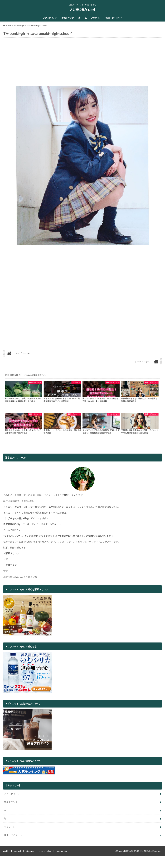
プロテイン (96, 17)
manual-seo (62, 851)
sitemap (30, 851)
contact (17, 851)
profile (6, 851)
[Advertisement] (82, 63)
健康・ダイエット (114, 17)
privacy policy (45, 851)
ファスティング (50, 17)
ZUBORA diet (82, 9)
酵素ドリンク (68, 17)
